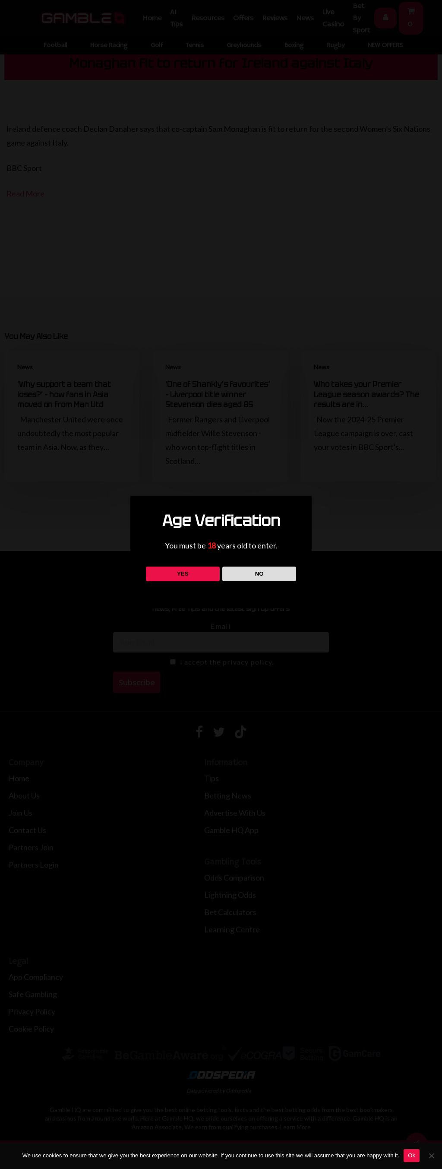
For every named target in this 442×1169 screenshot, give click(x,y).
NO (259, 573)
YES (183, 573)
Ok (411, 1155)
